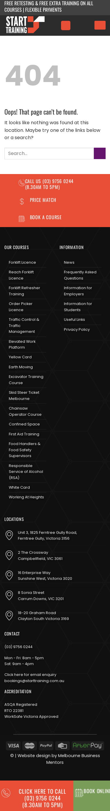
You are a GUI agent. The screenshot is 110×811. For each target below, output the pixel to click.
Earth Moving (21, 366)
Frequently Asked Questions (80, 275)
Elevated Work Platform (22, 344)
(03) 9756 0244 (18, 646)
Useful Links (74, 319)
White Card (19, 487)
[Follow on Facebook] (64, 344)
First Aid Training (24, 434)
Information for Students (78, 306)
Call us (34, 181)
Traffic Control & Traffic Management (24, 325)
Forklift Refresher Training (24, 290)
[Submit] (100, 153)
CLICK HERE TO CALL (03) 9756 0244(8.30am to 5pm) (42, 798)
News (69, 262)
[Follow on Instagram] (74, 344)
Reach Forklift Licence (21, 275)
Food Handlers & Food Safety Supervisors (24, 449)
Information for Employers (78, 290)
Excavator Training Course (26, 379)
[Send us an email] (83, 344)
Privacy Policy (77, 329)
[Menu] (65, 25)
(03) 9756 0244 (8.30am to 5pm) (49, 184)
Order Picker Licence (21, 306)
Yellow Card (20, 357)
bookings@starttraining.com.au (34, 680)
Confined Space (24, 424)
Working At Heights (26, 497)
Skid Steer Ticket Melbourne (24, 395)
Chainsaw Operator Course (25, 411)
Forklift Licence (22, 262)
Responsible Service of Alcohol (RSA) (26, 471)
